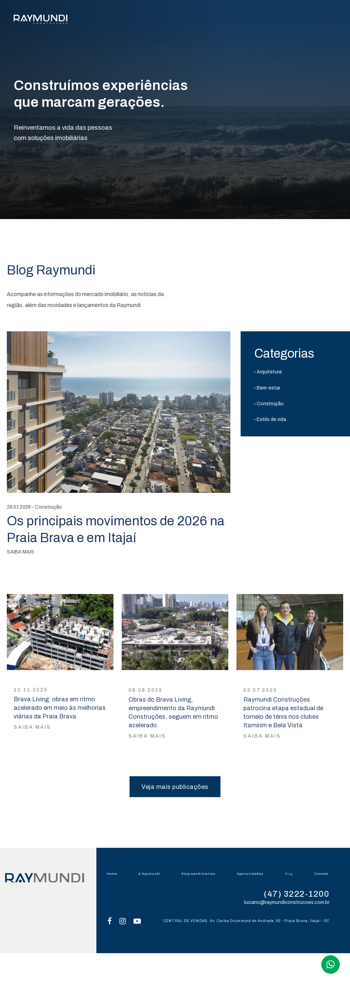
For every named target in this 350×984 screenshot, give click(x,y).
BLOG (290, 20)
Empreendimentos (200, 874)
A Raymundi (151, 874)
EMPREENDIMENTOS (186, 20)
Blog (291, 874)
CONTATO (324, 20)
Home (113, 874)
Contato (323, 874)
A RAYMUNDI (132, 20)
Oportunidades (252, 874)
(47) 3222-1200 (300, 894)
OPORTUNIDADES (247, 20)
